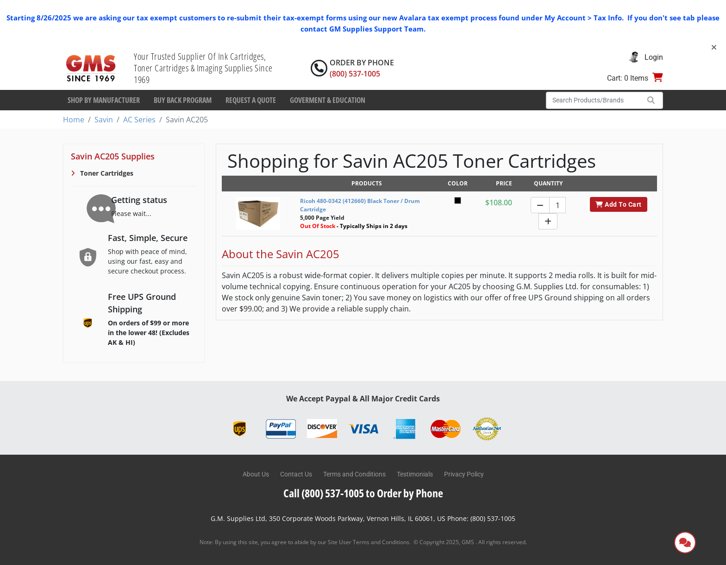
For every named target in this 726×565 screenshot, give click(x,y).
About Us (256, 474)
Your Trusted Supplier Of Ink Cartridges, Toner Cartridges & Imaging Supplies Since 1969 (203, 68)
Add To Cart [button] (618, 204)
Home (73, 119)
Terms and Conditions (354, 474)
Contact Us (296, 474)
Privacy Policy (464, 474)
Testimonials (415, 474)
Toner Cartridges (105, 173)
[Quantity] (557, 205)
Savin (103, 119)
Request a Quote (250, 100)
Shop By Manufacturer (104, 100)
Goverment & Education (327, 100)
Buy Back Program (183, 100)
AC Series (139, 119)
